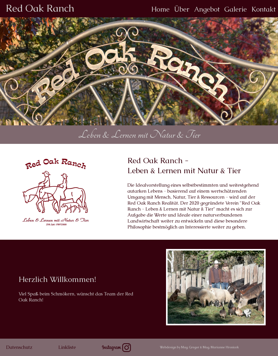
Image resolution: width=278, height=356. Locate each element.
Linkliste (67, 347)
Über (181, 9)
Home (160, 9)
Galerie (235, 9)
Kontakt (263, 9)
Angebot (207, 9)
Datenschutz (19, 347)
